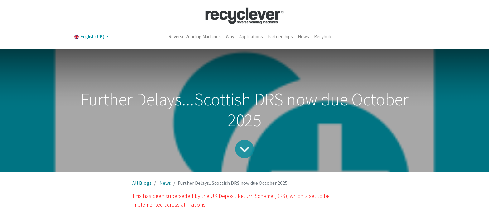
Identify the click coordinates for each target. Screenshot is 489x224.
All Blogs (142, 183)
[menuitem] (194, 37)
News (165, 183)
